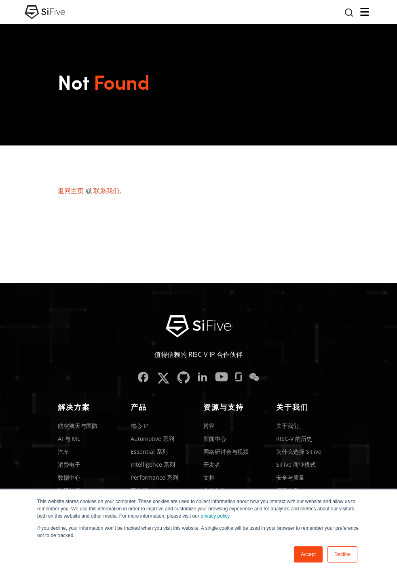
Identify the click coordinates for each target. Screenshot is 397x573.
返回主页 (71, 190)
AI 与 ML (69, 438)
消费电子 (69, 464)
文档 (209, 477)
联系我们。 (109, 190)
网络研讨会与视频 (226, 451)
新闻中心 (214, 438)
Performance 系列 (154, 477)
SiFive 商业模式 (296, 464)
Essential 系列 (149, 451)
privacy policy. (215, 516)
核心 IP (139, 426)
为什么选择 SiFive (298, 451)
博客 (209, 426)
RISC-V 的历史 (294, 438)
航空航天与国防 (77, 426)
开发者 (211, 464)
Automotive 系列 (152, 438)
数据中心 (69, 477)
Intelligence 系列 (153, 464)
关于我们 (287, 426)
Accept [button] (308, 554)
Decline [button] (342, 554)
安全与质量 (290, 477)
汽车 (63, 451)
